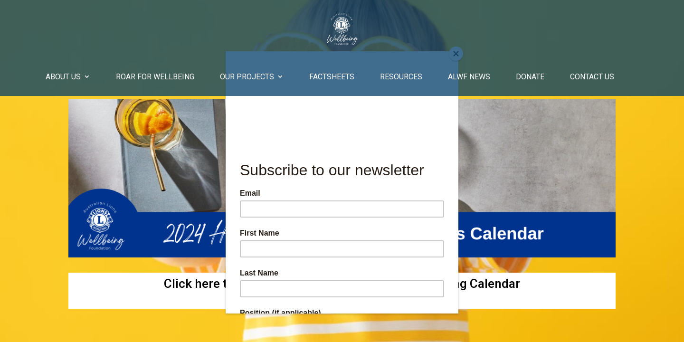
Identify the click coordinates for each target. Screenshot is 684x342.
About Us (63, 76)
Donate (530, 76)
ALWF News (469, 76)
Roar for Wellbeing (155, 76)
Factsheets (331, 76)
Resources (401, 76)
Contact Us (592, 76)
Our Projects (247, 76)
